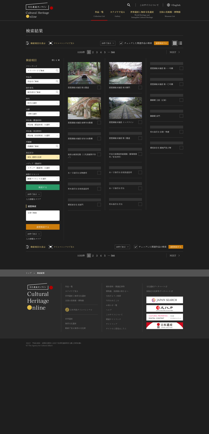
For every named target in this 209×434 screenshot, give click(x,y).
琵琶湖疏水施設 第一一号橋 (161, 87)
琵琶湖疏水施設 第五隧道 (78, 87)
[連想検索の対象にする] (99, 87)
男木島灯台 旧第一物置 (118, 268)
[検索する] (57, 70)
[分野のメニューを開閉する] (43, 114)
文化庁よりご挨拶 (113, 367)
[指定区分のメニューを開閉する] (43, 157)
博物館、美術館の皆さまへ (117, 362)
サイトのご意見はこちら (116, 400)
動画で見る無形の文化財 (75, 399)
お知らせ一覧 (111, 376)
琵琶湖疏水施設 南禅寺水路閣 (80, 122)
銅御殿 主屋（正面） (158, 160)
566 (113, 52)
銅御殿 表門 (155, 195)
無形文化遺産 (70, 395)
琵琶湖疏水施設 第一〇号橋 (161, 125)
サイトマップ (111, 395)
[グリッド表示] (175, 43)
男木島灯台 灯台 (74, 277)
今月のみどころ (112, 372)
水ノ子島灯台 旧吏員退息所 (161, 231)
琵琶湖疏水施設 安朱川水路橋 (80, 157)
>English (173, 5)
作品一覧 (99, 14)
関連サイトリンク (113, 390)
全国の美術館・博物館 (169, 14)
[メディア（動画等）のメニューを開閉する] (43, 168)
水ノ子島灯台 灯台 (75, 246)
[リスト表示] (180, 43)
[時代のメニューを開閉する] (43, 103)
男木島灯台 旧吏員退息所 (160, 266)
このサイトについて (149, 5)
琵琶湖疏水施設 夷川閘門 (119, 87)
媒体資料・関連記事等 (115, 358)
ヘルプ (109, 381)
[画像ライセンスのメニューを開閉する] (43, 178)
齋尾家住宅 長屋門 (158, 304)
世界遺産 (69, 390)
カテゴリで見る (117, 14)
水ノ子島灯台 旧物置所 (118, 232)
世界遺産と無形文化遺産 (142, 14)
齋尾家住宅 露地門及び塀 (119, 305)
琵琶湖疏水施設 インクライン (121, 122)
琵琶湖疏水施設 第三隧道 (119, 157)
